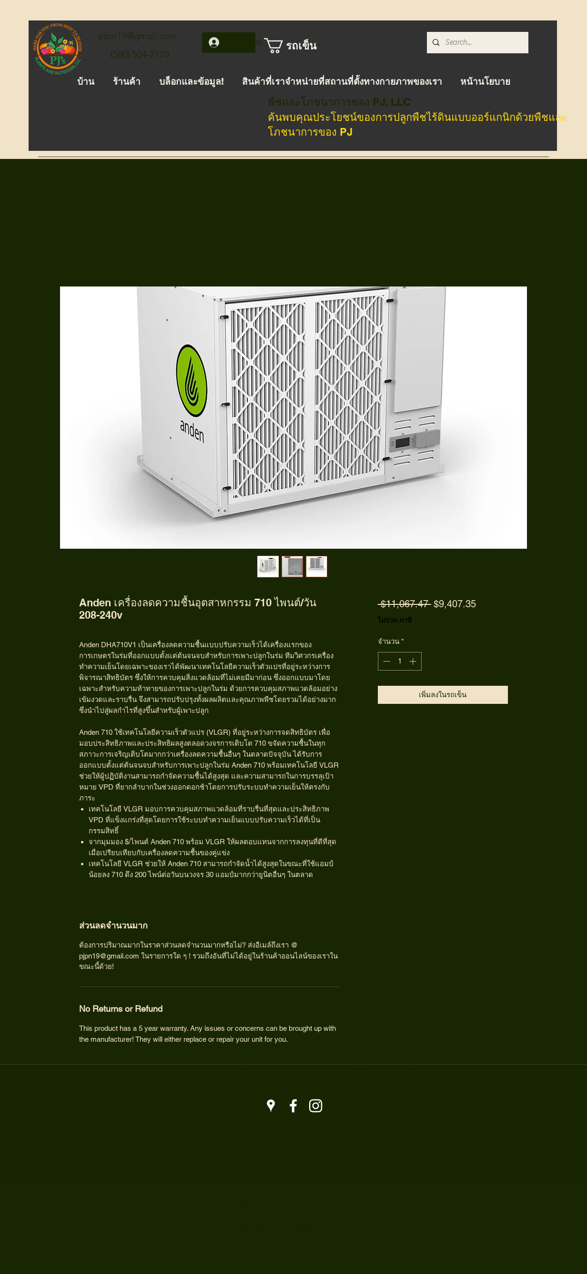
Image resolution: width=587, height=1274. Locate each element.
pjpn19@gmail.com (137, 35)
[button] (295, 45)
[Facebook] (293, 1106)
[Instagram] (315, 1106)
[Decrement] (385, 661)
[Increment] (413, 661)
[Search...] (476, 42)
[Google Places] (271, 1106)
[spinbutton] (399, 661)
